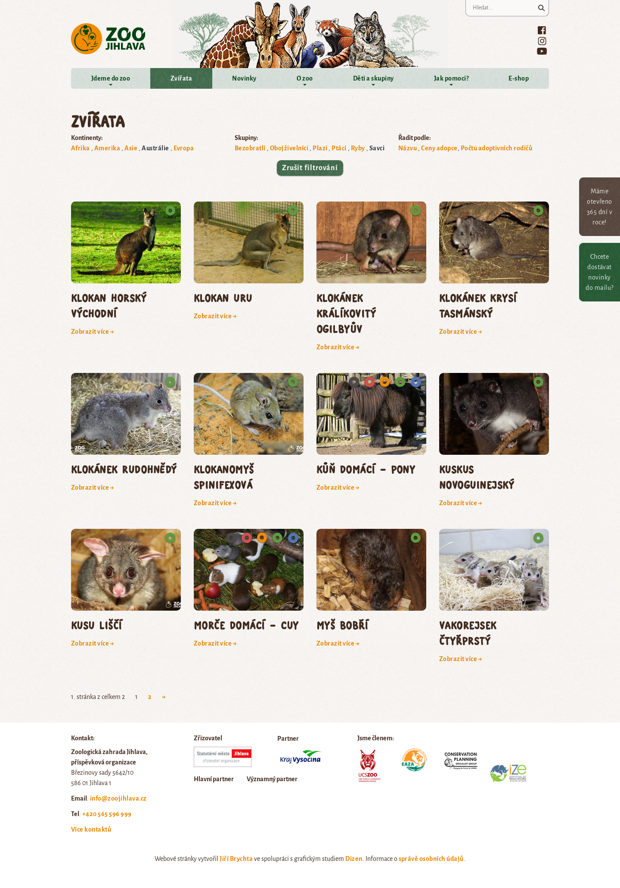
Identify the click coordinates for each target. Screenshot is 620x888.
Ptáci (339, 148)
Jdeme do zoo (110, 78)
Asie (130, 148)
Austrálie (155, 148)
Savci (376, 148)
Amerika (107, 148)
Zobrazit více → (92, 331)
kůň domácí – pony (365, 469)
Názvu (407, 148)
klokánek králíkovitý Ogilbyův (346, 313)
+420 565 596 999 (107, 813)
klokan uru (223, 298)
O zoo (305, 78)
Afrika (80, 148)
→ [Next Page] (164, 696)
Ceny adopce (439, 148)
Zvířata (181, 78)
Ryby (358, 148)
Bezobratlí (250, 148)
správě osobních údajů (431, 858)
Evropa (184, 148)
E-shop (518, 78)
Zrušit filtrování (310, 168)
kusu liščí (96, 625)
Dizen (353, 858)
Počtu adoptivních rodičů (497, 148)
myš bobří (342, 625)
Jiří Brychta (236, 858)
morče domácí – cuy (246, 625)
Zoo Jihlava (108, 39)
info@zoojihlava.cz (118, 798)
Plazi (320, 148)
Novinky (244, 78)
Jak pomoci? (451, 78)
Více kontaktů (91, 829)
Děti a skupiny (373, 78)
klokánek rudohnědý (124, 469)
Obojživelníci (289, 148)
